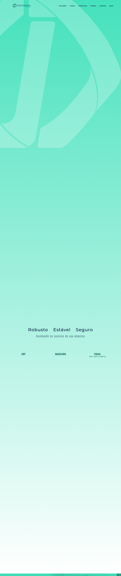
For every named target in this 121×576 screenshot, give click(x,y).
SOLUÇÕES (62, 6)
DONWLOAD (82, 6)
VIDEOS (72, 6)
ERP (23, 354)
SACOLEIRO (60, 354)
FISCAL (97, 354)
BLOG (111, 6)
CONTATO (103, 6)
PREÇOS (93, 6)
